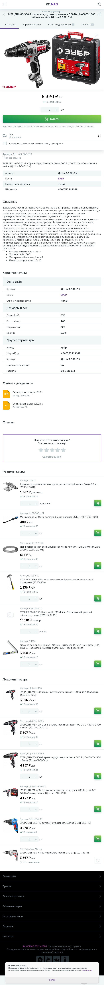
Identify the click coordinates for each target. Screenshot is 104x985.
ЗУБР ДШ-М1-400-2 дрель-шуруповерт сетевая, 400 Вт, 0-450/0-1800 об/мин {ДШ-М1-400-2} (60, 726)
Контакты (52, 936)
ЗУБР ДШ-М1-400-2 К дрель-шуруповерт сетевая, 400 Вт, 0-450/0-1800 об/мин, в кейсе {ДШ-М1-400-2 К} (58, 791)
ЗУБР (61, 178)
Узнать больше (87, 970)
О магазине (52, 876)
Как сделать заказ (52, 916)
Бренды (52, 886)
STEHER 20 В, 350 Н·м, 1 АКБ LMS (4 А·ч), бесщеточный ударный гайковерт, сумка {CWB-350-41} (56, 614)
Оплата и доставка (52, 896)
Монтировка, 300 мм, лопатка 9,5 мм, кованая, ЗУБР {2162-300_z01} (59, 516)
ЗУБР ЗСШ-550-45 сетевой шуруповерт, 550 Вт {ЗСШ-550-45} (55, 822)
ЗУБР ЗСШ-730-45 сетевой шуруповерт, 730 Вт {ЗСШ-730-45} (55, 852)
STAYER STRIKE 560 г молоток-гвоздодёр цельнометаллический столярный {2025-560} (56, 581)
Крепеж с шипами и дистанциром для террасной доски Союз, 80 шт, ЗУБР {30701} (59, 486)
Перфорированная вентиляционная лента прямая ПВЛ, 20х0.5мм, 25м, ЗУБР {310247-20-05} (60, 548)
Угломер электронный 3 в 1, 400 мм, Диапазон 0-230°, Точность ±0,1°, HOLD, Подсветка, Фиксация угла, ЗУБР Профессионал (60, 646)
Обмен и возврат (52, 906)
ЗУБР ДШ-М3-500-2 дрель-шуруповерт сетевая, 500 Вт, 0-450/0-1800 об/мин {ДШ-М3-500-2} (60, 759)
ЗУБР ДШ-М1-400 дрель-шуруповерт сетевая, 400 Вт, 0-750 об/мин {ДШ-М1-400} (59, 693)
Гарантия (52, 926)
